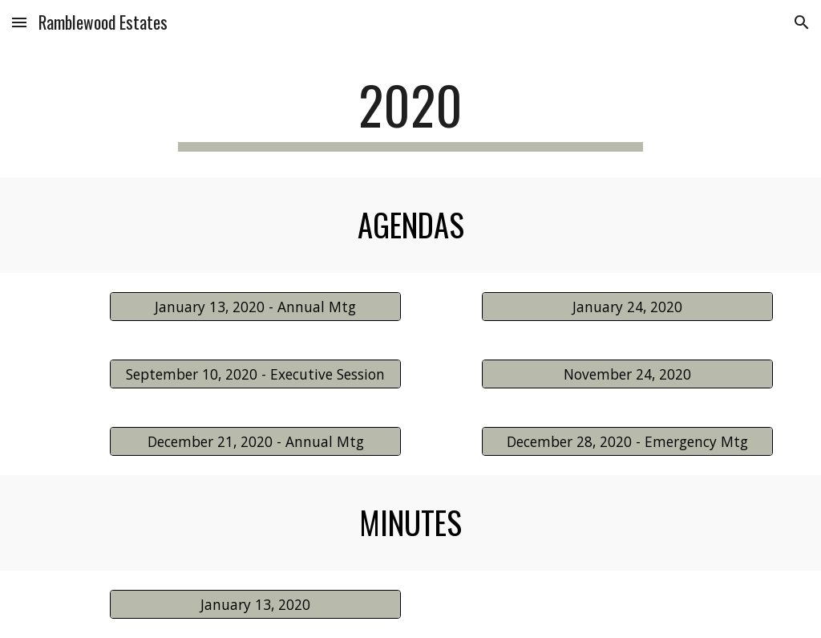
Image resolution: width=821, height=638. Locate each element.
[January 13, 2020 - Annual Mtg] (255, 306)
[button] (19, 22)
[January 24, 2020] (627, 306)
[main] (410, 112)
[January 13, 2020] (255, 604)
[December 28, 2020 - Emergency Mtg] (627, 441)
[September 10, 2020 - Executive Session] (255, 373)
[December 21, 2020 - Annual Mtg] (255, 441)
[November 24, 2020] (627, 373)
